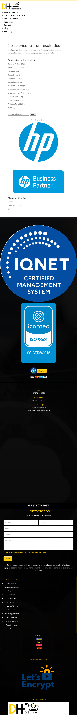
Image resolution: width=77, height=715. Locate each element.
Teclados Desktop (15, 100)
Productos (8, 22)
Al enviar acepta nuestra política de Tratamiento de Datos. (25, 552)
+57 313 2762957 (38, 393)
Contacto (8, 25)
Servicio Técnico (11, 18)
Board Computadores (16, 67)
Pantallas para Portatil (16, 89)
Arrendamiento (11, 12)
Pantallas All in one (15, 86)
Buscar (33, 114)
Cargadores (12, 71)
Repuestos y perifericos (17, 93)
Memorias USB (13, 82)
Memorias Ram (14, 78)
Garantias (11, 209)
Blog (6, 28)
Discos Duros (13, 75)
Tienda (10, 201)
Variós (10, 108)
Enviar (8, 558)
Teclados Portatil (14, 104)
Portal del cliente (14, 205)
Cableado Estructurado (14, 15)
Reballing (8, 31)
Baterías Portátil (14, 64)
